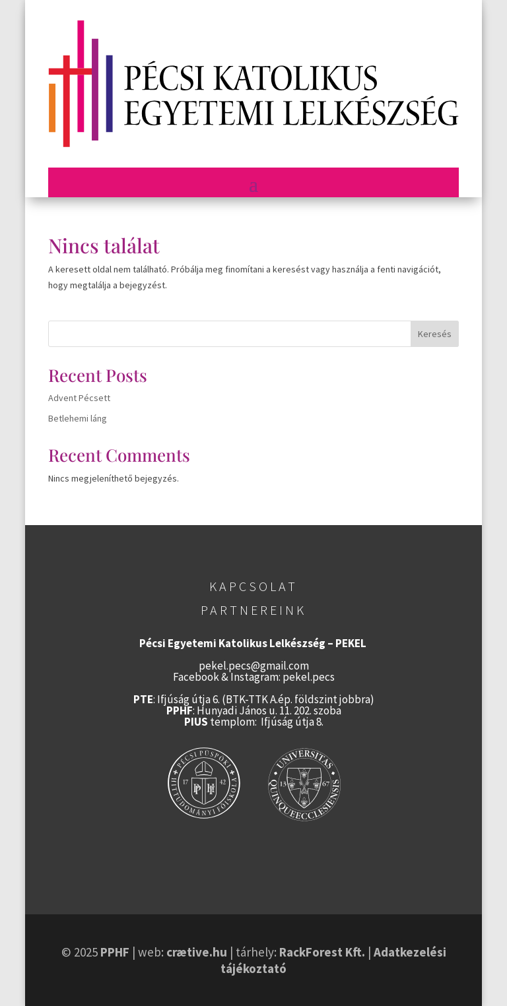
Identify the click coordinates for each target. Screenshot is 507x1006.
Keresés (435, 334)
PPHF (114, 952)
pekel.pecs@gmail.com (254, 665)
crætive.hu (196, 952)
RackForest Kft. (322, 952)
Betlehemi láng (77, 418)
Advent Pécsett (79, 398)
